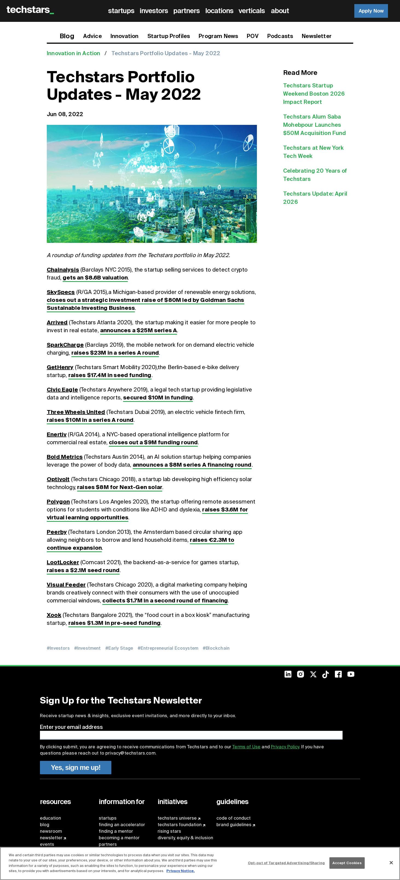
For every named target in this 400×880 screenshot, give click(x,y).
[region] (200, 863)
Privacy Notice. (180, 871)
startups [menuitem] (108, 818)
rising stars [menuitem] (169, 831)
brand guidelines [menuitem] (233, 825)
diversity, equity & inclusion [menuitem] (185, 838)
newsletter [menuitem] (51, 838)
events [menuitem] (47, 844)
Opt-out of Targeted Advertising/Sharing (286, 863)
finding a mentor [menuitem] (116, 831)
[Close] (391, 863)
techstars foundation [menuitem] (180, 825)
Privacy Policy (285, 747)
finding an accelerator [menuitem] (122, 825)
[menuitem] (122, 11)
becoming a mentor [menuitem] (119, 838)
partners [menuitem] (108, 844)
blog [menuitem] (44, 825)
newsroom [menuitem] (51, 831)
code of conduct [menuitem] (233, 818)
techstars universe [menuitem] (177, 818)
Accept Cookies (347, 863)
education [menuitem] (50, 818)
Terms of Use (246, 747)
